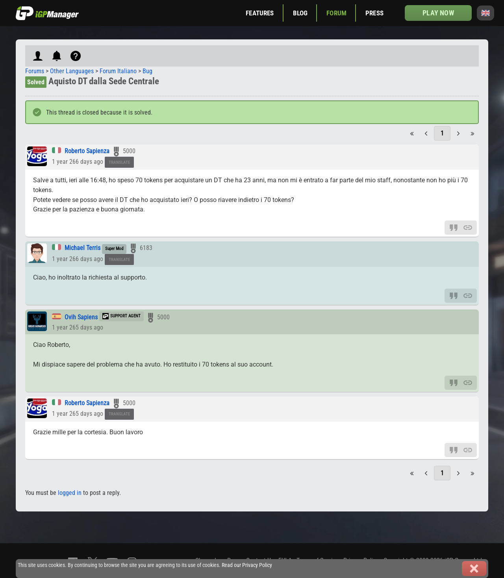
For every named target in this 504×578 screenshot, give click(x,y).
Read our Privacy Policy (247, 565)
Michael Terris (82, 248)
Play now (438, 13)
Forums (34, 71)
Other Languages (72, 71)
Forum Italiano (118, 71)
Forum (336, 13)
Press (374, 13)
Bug (147, 71)
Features (260, 13)
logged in (70, 492)
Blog (300, 13)
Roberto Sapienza (87, 151)
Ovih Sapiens (81, 317)
